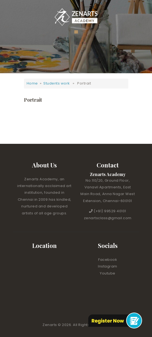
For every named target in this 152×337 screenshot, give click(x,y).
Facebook (107, 259)
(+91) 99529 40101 (110, 211)
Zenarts (50, 324)
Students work (56, 83)
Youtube (107, 273)
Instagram (107, 266)
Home (32, 83)
